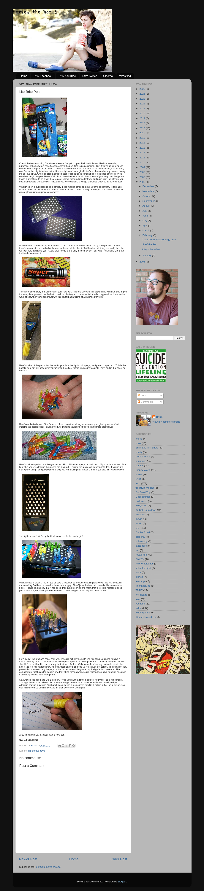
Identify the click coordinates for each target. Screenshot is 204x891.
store (138, 572)
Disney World (143, 470)
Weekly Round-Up (146, 617)
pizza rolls (141, 545)
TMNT (139, 590)
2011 (142, 157)
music (139, 523)
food (138, 483)
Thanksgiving (143, 585)
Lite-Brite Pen (149, 244)
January (147, 255)
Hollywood (141, 505)
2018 (142, 123)
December (149, 186)
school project (143, 568)
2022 (142, 103)
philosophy (142, 541)
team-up (140, 581)
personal (140, 536)
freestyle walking (145, 487)
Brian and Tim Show (147, 447)
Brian (159, 417)
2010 (142, 162)
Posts (142, 395)
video (139, 608)
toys (42, 750)
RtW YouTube (67, 75)
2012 (142, 152)
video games (143, 612)
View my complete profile (166, 421)
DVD (138, 479)
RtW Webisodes (145, 563)
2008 (142, 172)
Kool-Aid (140, 514)
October (147, 196)
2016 (142, 133)
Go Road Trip (143, 492)
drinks (139, 474)
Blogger (122, 881)
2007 (142, 177)
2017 (142, 128)
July (145, 210)
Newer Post (28, 859)
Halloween (141, 501)
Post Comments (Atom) (47, 866)
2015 (142, 137)
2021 (142, 108)
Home (23, 75)
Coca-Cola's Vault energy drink (159, 239)
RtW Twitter (89, 75)
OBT (138, 527)
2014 (142, 142)
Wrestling (125, 75)
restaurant (141, 554)
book (138, 443)
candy (139, 452)
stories (139, 576)
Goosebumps (143, 496)
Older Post (118, 859)
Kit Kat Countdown (146, 510)
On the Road (143, 532)
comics (139, 465)
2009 (142, 167)
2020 (142, 113)
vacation (140, 603)
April (145, 225)
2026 (142, 88)
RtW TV (140, 559)
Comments (145, 401)
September (149, 201)
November (149, 191)
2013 (142, 147)
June (146, 215)
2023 (142, 98)
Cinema (108, 75)
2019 (142, 118)
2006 (142, 182)
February (148, 235)
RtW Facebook (43, 75)
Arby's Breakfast (151, 249)
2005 (142, 261)
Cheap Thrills (143, 456)
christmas (33, 750)
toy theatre (142, 594)
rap (137, 550)
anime (139, 438)
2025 (142, 93)
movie (139, 519)
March (146, 230)
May (145, 220)
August (147, 205)
